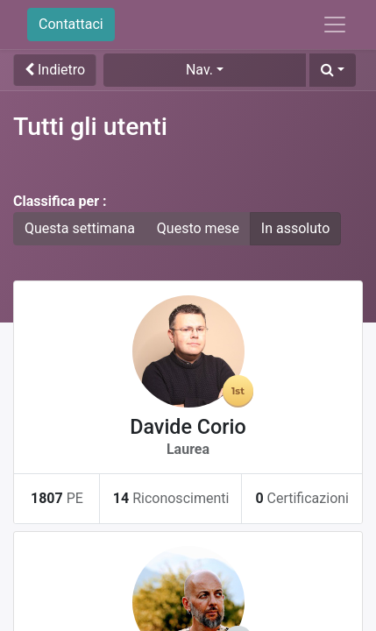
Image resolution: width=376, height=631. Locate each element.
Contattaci (71, 24)
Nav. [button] (199, 69)
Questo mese (198, 228)
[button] (332, 70)
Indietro (55, 69)
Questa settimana (80, 228)
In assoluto (295, 228)
